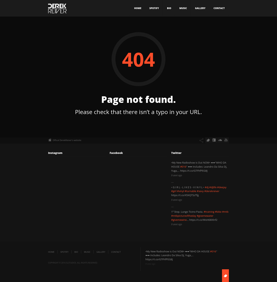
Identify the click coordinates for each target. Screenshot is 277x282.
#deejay (221, 187)
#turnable (190, 191)
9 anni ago (176, 175)
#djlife (213, 187)
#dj (207, 187)
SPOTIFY (154, 8)
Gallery (200, 8)
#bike (218, 211)
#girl (173, 191)
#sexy (200, 191)
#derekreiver (211, 191)
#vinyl (180, 191)
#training (209, 211)
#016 (183, 166)
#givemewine (179, 220)
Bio (169, 8)
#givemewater (205, 215)
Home (137, 8)
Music (183, 8)
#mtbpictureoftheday (183, 215)
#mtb (225, 211)
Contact (219, 8)
